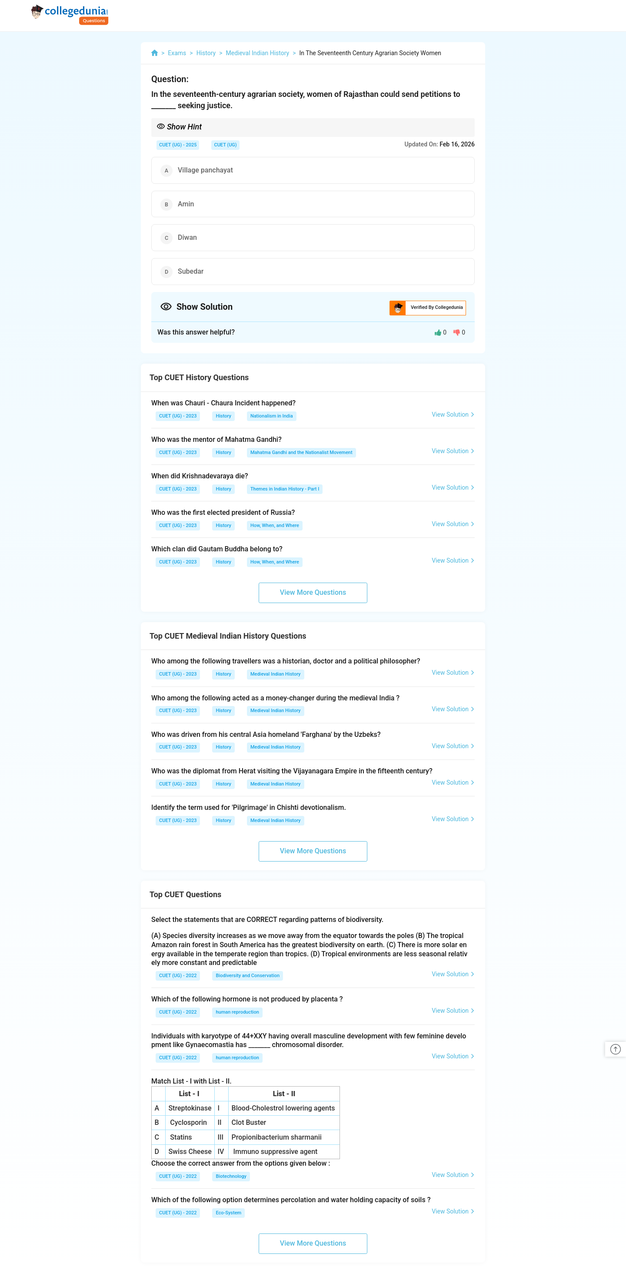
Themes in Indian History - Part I (284, 489)
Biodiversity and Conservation (248, 975)
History (223, 416)
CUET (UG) (225, 145)
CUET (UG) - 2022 (177, 975)
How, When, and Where (274, 525)
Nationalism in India (271, 416)
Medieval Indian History (275, 674)
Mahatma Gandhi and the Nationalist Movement (301, 452)
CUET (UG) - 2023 (177, 416)
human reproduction (237, 1012)
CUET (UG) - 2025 (177, 145)
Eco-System (228, 1213)
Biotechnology (231, 1176)
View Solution (453, 414)
